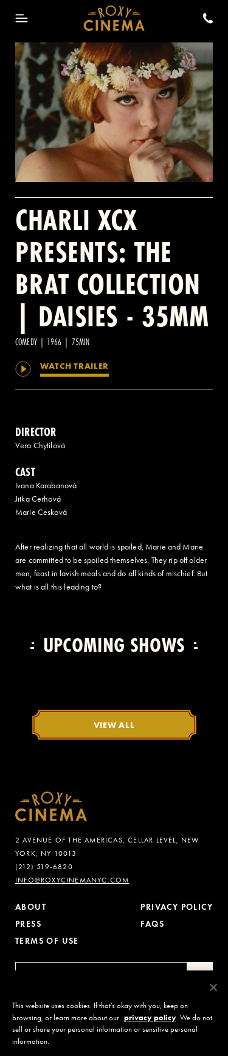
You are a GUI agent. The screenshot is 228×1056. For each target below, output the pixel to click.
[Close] (213, 991)
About (30, 907)
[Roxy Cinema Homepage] (114, 18)
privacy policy (150, 1021)
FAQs (152, 924)
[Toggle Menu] (21, 18)
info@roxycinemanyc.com (72, 880)
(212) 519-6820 (44, 867)
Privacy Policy (176, 907)
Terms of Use (47, 941)
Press (28, 924)
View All (114, 724)
